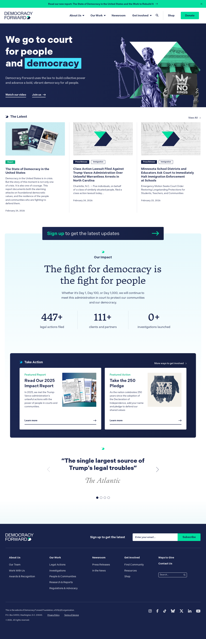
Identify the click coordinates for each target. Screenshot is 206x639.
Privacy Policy (53, 615)
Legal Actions (57, 564)
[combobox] (170, 575)
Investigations (57, 570)
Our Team (14, 564)
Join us (39, 94)
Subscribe (189, 537)
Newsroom (119, 15)
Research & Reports (61, 582)
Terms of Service (71, 615)
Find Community (134, 564)
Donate (190, 15)
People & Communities (62, 576)
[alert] (103, 4)
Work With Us (17, 570)
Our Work (96, 15)
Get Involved (140, 15)
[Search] (184, 575)
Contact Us (165, 563)
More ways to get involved (170, 363)
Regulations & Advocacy (63, 588)
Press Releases (101, 564)
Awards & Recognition (22, 576)
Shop (171, 15)
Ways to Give (166, 557)
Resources (130, 570)
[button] (157, 469)
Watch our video (15, 94)
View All (194, 119)
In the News (99, 570)
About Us (75, 15)
